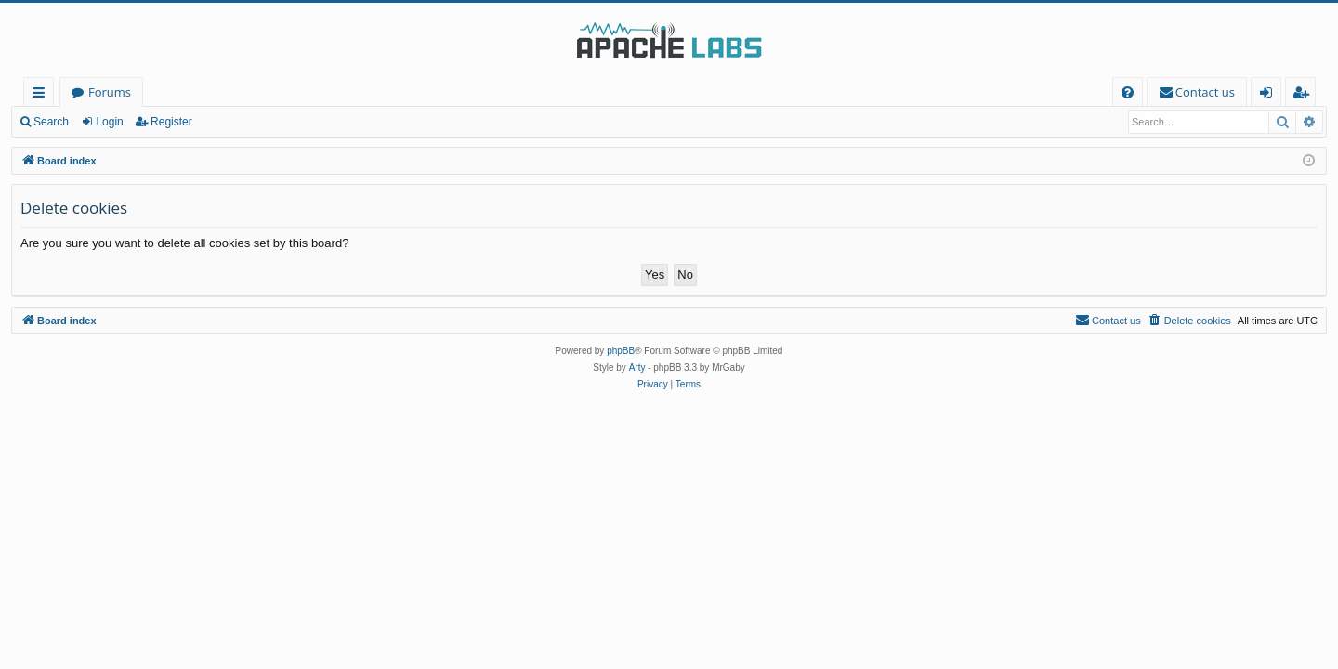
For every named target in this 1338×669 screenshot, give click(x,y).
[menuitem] (1127, 92)
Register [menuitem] (1304, 95)
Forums (109, 92)
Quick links (42, 95)
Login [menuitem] (1269, 95)
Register (171, 121)
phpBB (621, 351)
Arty (637, 367)
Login (109, 121)
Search (51, 121)
